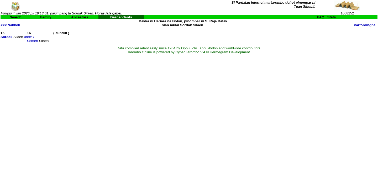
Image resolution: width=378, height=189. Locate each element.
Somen (32, 41)
